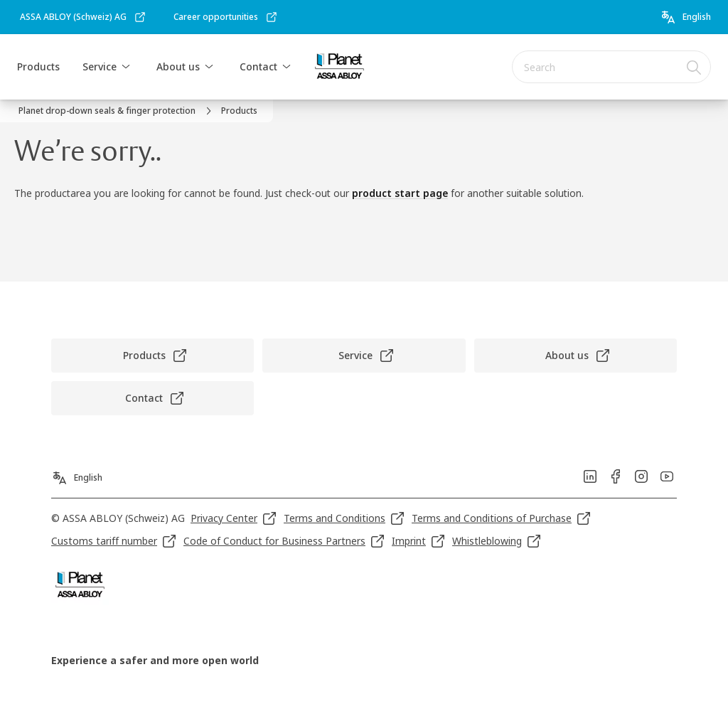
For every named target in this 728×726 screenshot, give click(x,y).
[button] (126, 67)
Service (99, 66)
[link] (83, 17)
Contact (258, 66)
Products (38, 66)
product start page (400, 193)
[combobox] (611, 66)
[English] (685, 17)
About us (178, 66)
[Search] (694, 66)
